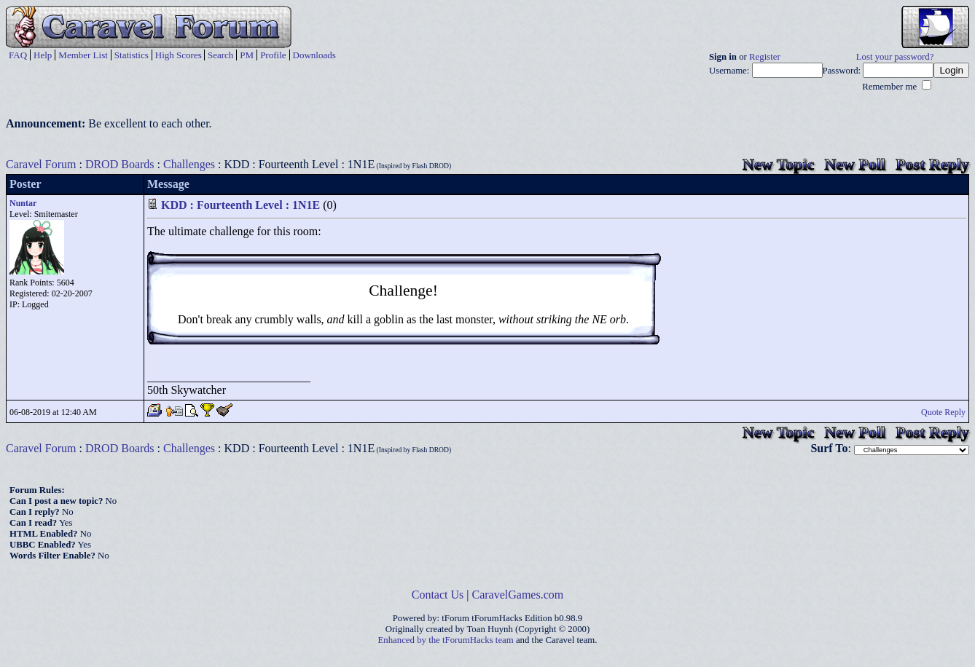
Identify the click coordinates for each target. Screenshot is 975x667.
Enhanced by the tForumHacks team (446, 640)
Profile (273, 55)
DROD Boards (119, 164)
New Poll (854, 164)
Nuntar (22, 203)
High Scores (178, 55)
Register (764, 57)
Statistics (131, 55)
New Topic (778, 164)
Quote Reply (943, 412)
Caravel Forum (41, 164)
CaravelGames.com (518, 594)
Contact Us (438, 594)
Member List (83, 55)
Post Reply (932, 164)
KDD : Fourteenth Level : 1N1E (240, 205)
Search (220, 55)
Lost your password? (895, 57)
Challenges (189, 164)
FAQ (18, 55)
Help (43, 55)
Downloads (314, 55)
